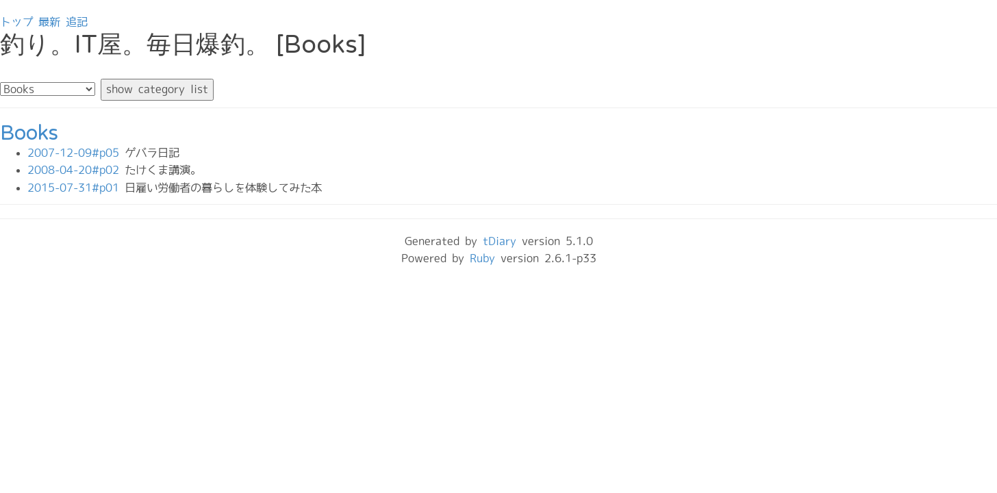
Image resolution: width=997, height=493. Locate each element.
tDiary (499, 241)
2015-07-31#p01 (76, 187)
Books (29, 133)
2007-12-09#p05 (76, 152)
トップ (16, 21)
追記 (77, 21)
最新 (49, 21)
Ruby (482, 258)
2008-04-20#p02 (76, 169)
